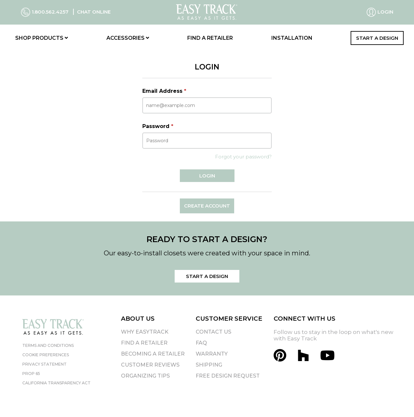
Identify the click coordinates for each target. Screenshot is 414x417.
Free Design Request (228, 376)
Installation (291, 38)
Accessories (127, 38)
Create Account (207, 206)
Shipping (209, 365)
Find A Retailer (144, 343)
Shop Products (41, 38)
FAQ (201, 343)
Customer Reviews (150, 365)
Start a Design (377, 38)
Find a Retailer (210, 38)
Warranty (212, 354)
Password (157, 126)
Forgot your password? (243, 157)
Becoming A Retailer (153, 354)
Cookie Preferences (45, 354)
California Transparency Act (56, 382)
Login (379, 12)
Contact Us (213, 332)
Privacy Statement (44, 364)
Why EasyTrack (145, 332)
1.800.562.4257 (45, 12)
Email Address (164, 91)
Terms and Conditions (48, 345)
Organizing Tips (145, 376)
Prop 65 (31, 373)
